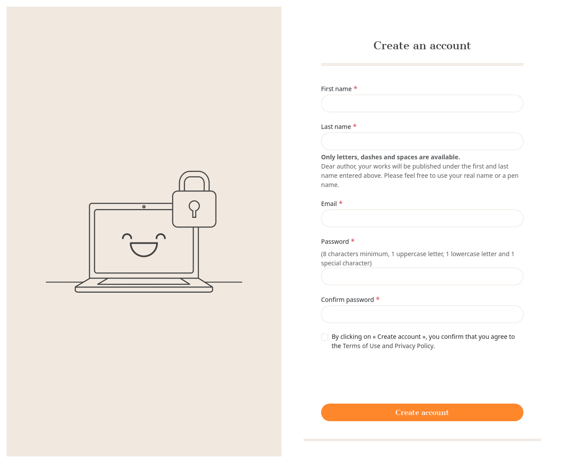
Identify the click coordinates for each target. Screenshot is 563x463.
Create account (422, 412)
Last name (336, 126)
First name (336, 89)
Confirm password (347, 299)
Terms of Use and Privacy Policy (388, 346)
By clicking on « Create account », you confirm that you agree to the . (423, 341)
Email (329, 203)
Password (335, 241)
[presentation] (388, 376)
